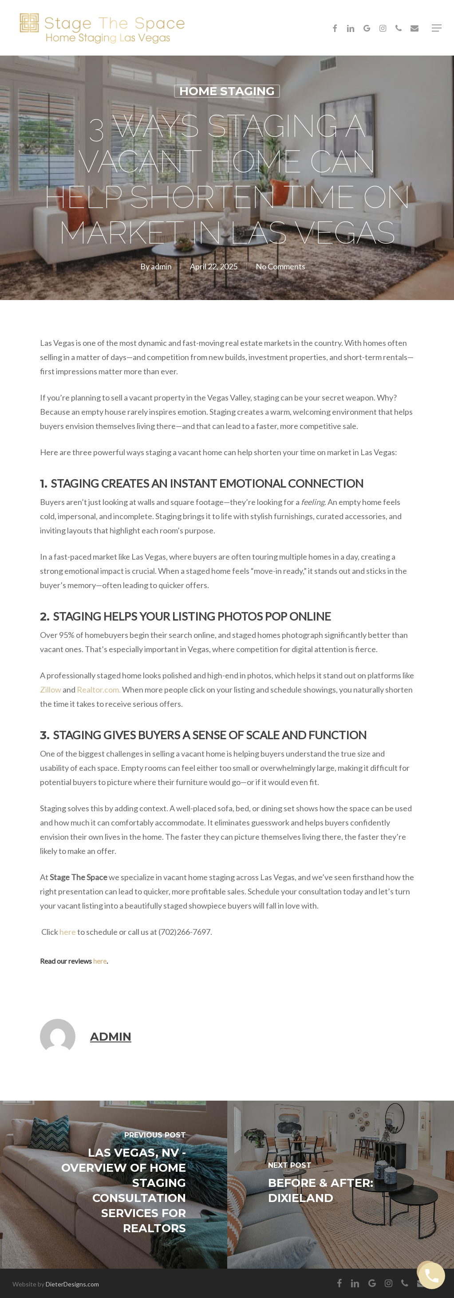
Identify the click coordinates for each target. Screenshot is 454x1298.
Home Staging (227, 91)
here (67, 932)
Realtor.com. (99, 689)
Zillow (50, 689)
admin (161, 266)
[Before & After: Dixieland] (340, 1185)
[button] (437, 28)
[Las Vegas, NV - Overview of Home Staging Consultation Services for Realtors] (113, 1185)
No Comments (280, 266)
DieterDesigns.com (72, 1284)
